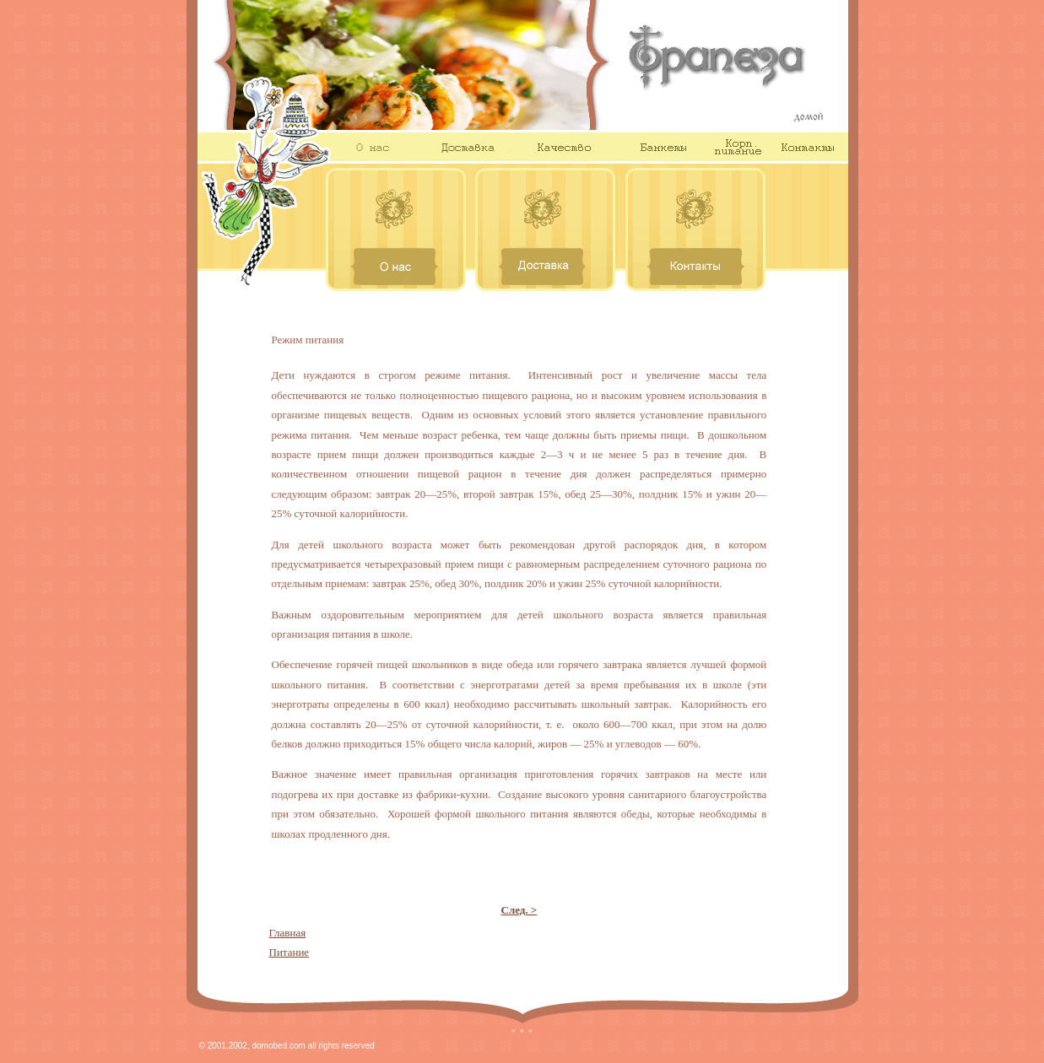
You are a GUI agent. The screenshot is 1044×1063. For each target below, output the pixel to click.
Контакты (809, 147)
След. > (519, 910)
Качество (564, 147)
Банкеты (656, 147)
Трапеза (734, 65)
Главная (287, 932)
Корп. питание (737, 147)
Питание (289, 952)
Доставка (464, 147)
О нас (372, 147)
